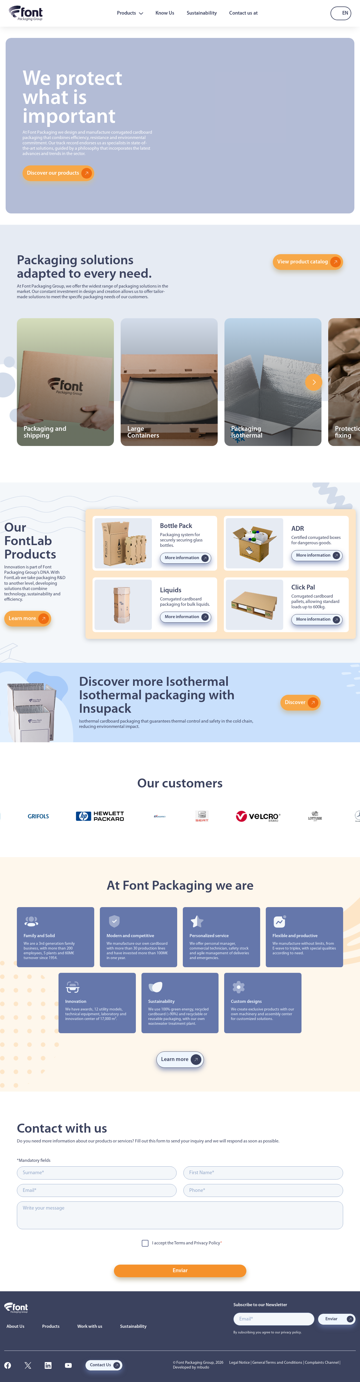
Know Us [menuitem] (165, 13)
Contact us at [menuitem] (243, 13)
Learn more (22, 618)
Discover (295, 702)
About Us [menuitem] (15, 1326)
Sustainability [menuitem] (202, 13)
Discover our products (53, 173)
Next (313, 382)
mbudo (203, 1367)
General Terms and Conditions (277, 1363)
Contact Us (100, 1365)
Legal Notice (239, 1363)
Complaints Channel (322, 1363)
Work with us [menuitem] (89, 1326)
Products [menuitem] (130, 13)
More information (182, 558)
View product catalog (302, 262)
